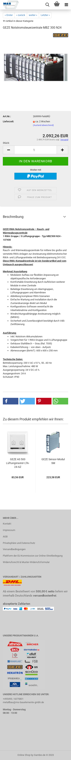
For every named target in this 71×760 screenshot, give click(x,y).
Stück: (6, 142)
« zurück (20, 15)
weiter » (33, 15)
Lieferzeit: (8, 121)
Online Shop (23, 755)
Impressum (9, 530)
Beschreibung (13, 217)
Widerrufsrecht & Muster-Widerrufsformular (26, 562)
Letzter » (45, 15)
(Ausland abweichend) (43, 125)
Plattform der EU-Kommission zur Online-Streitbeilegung (32, 555)
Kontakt (7, 523)
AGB (5, 536)
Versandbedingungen (14, 549)
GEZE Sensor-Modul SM (53, 461)
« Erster (9, 15)
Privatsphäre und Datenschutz (19, 543)
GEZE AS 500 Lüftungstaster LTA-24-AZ (17, 463)
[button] (10, 401)
